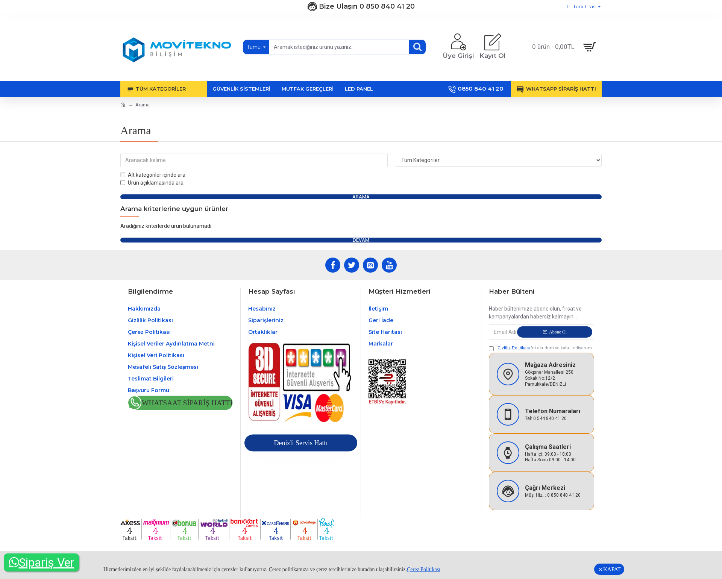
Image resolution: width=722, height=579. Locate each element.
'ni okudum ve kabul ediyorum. (541, 349)
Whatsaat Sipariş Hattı (187, 403)
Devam (361, 240)
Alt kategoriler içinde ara (152, 175)
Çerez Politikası (423, 569)
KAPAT (612, 569)
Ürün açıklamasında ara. (152, 183)
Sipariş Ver (41, 562)
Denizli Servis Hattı (301, 443)
